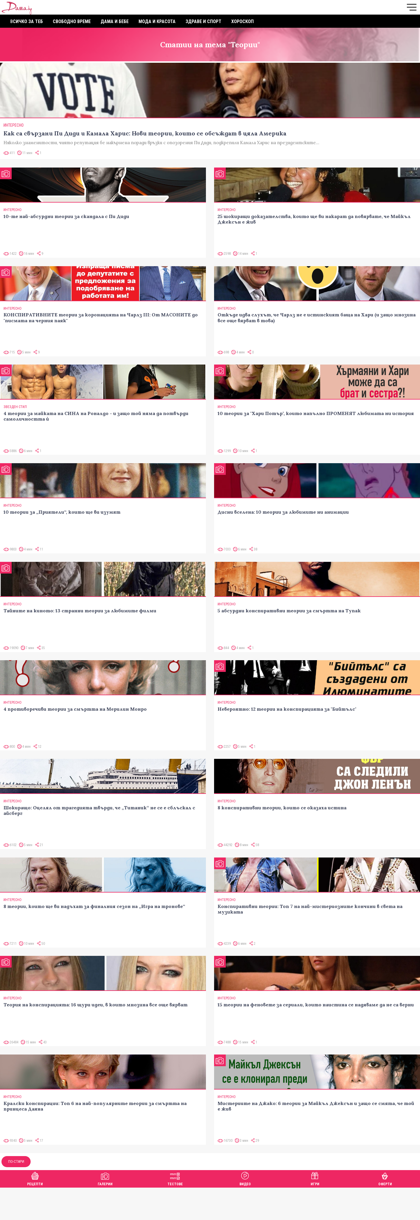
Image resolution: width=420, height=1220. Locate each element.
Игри (315, 1178)
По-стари (16, 1161)
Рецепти (35, 1178)
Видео (245, 1178)
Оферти (385, 1178)
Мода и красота (157, 21)
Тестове (175, 1178)
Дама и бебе (115, 21)
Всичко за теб (26, 21)
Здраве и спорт (203, 21)
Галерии (105, 1178)
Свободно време (72, 21)
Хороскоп (242, 21)
